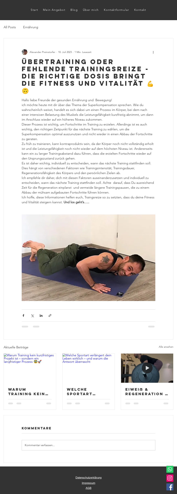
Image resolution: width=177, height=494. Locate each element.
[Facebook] (169, 486)
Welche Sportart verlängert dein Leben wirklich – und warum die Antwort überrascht (87, 391)
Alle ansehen (166, 346)
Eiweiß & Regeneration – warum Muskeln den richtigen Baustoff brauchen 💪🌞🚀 (146, 391)
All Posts (10, 27)
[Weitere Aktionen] (153, 52)
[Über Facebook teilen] (23, 315)
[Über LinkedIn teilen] (41, 315)
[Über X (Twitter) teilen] (32, 315)
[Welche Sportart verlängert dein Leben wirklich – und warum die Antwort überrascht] (88, 368)
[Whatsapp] (169, 469)
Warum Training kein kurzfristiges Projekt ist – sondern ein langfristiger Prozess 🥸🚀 (27, 391)
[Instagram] (169, 478)
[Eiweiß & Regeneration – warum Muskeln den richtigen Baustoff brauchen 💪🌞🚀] (147, 368)
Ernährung (30, 27)
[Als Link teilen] (50, 315)
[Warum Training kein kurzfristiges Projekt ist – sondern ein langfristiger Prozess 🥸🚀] (30, 368)
